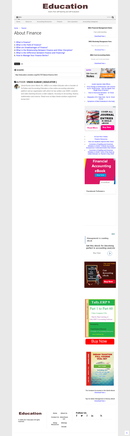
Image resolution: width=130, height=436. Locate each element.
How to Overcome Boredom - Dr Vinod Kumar (101, 93)
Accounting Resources (44, 21)
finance (24, 28)
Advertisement (64, 418)
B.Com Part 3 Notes (101, 136)
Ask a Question (73, 21)
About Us (29, 21)
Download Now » (100, 36)
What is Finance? (23, 42)
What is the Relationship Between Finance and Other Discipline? (44, 50)
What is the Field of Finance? (28, 45)
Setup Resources (55, 423)
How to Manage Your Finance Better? (32, 55)
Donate (63, 427)
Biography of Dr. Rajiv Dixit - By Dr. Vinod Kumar (101, 98)
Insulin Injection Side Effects (101, 84)
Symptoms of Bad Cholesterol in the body (101, 101)
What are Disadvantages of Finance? (32, 47)
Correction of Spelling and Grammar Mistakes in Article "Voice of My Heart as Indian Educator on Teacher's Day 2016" (101, 152)
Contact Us (55, 417)
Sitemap (64, 423)
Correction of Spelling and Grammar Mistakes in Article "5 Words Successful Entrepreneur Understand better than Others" (101, 146)
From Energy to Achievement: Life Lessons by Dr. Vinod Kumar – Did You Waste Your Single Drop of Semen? (101, 88)
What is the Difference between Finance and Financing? (40, 53)
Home (18, 21)
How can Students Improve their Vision (101, 141)
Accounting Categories (90, 21)
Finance (59, 21)
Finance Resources (101, 139)
